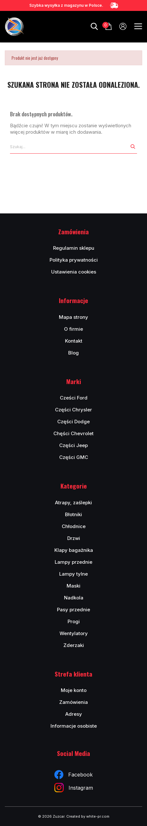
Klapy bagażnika (73, 550)
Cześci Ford (73, 398)
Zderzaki (73, 645)
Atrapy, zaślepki (73, 502)
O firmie (73, 329)
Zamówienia (73, 702)
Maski (73, 586)
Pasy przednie (73, 609)
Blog (73, 353)
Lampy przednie (73, 562)
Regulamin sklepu (73, 248)
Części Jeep (73, 445)
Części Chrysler (73, 410)
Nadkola (73, 598)
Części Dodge (73, 421)
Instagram (73, 787)
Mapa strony (73, 317)
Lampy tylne (73, 574)
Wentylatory (74, 633)
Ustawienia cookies (73, 272)
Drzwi (73, 538)
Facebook (73, 774)
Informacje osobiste (74, 726)
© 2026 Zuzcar (51, 816)
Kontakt (73, 341)
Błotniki (73, 514)
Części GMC (73, 457)
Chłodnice (74, 526)
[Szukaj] (69, 146)
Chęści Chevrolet (73, 433)
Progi (74, 621)
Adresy (73, 714)
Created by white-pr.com (87, 816)
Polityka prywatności (74, 260)
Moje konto (74, 690)
